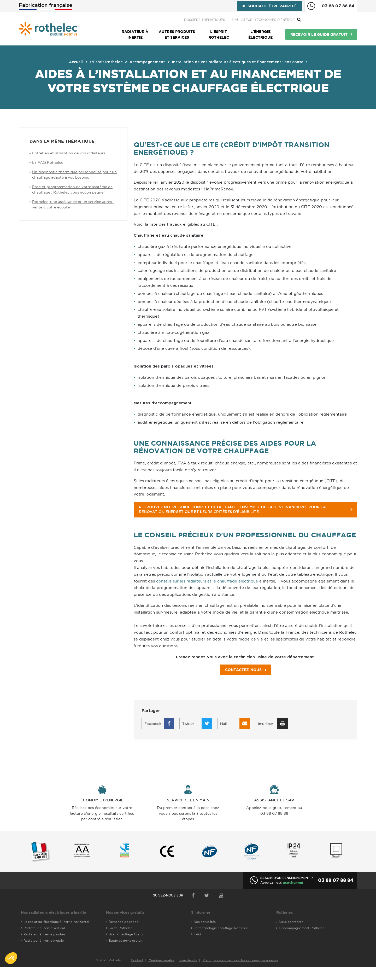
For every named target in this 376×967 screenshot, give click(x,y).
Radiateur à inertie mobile (44, 940)
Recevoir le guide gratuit (319, 34)
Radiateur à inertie (135, 34)
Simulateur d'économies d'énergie (319, 19)
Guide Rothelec (120, 928)
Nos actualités (205, 921)
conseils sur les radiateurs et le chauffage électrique (207, 581)
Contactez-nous (243, 670)
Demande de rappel (124, 921)
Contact (137, 960)
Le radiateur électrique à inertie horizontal (56, 921)
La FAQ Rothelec (47, 162)
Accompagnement (147, 62)
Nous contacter (291, 921)
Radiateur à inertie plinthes (44, 934)
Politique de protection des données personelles (240, 960)
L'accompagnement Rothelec (301, 928)
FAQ (197, 934)
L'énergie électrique (260, 34)
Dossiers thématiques (260, 19)
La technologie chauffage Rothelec (221, 928)
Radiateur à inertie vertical (44, 928)
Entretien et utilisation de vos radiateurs (68, 153)
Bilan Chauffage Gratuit (127, 934)
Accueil (76, 62)
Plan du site (188, 960)
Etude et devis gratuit (126, 940)
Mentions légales (161, 960)
